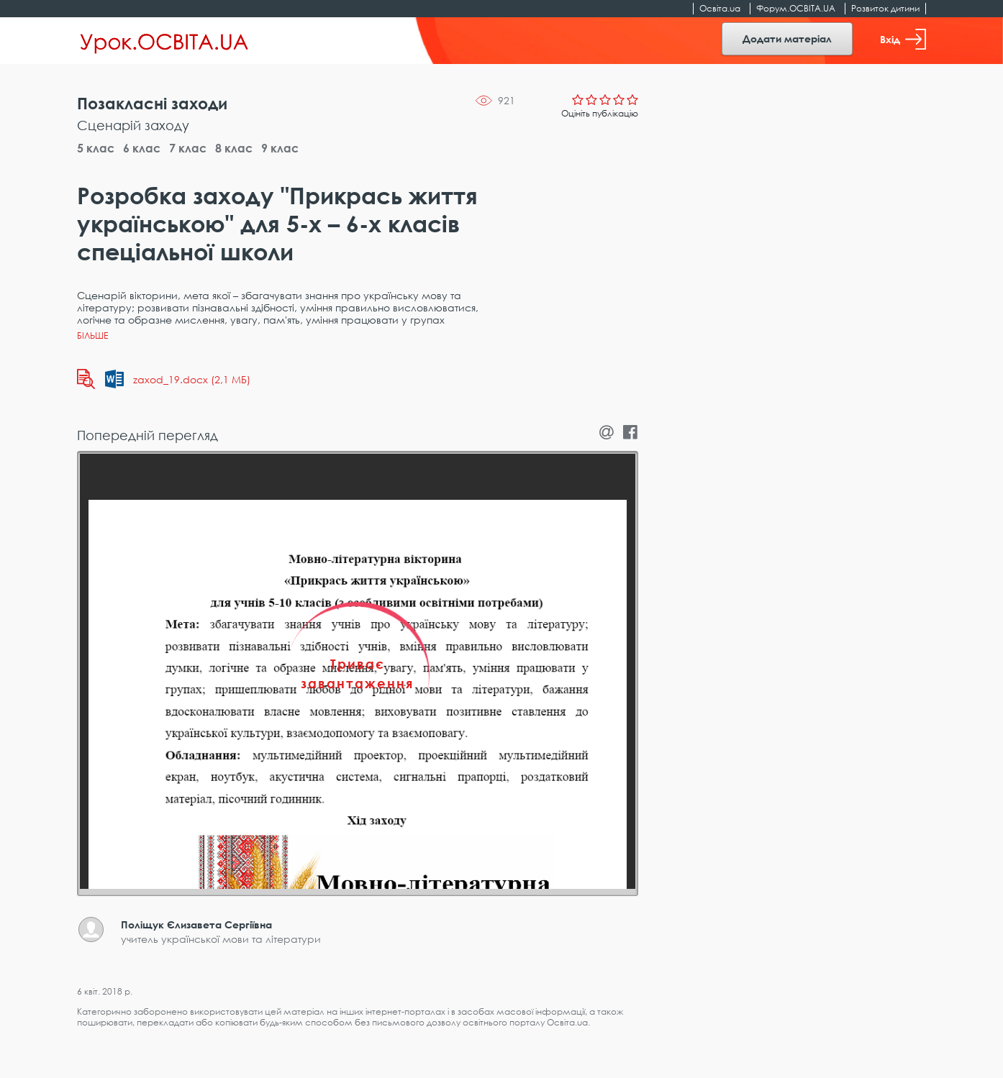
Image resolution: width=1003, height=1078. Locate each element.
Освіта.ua (719, 8)
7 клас (187, 148)
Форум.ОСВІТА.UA (795, 8)
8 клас (234, 148)
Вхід (903, 39)
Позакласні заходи (152, 103)
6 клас (141, 148)
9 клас (280, 148)
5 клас (95, 148)
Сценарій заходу (133, 125)
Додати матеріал (787, 38)
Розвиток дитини (885, 8)
